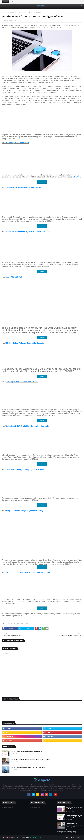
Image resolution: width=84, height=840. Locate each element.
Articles (13, 623)
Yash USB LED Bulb (14, 277)
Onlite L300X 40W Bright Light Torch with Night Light (27, 426)
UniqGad (5, 20)
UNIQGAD (77, 177)
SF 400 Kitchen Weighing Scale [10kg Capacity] (25, 343)
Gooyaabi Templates (35, 837)
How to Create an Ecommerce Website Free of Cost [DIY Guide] (30, 759)
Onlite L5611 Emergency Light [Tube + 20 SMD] (25, 469)
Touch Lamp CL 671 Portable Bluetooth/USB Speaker (28, 572)
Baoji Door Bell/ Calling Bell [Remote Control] (24, 511)
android (8, 623)
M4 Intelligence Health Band (17, 143)
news (17, 623)
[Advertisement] (42, 118)
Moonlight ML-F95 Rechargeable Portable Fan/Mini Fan (28, 231)
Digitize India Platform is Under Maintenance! (74, 808)
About (72, 837)
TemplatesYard (16, 837)
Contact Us (79, 837)
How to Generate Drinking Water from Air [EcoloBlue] (28, 767)
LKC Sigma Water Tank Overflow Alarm (22, 382)
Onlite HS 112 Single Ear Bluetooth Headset (23, 187)
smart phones (10, 12)
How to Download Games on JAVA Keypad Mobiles (26, 751)
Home (3, 12)
